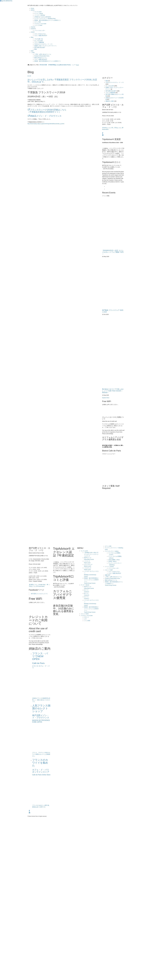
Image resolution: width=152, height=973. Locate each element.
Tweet (77, 65)
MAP (32, 51)
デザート (86, 617)
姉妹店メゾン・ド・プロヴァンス (45, 116)
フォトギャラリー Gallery (112, 551)
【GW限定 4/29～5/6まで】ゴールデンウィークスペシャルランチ (91, 554)
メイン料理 (87, 620)
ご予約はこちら (116, 127)
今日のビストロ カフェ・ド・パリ (43, 44)
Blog (32, 37)
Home (32, 8)
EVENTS (33, 28)
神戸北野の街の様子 (39, 47)
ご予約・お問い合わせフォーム (42, 54)
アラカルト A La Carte (87, 615)
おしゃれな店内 (38, 40)
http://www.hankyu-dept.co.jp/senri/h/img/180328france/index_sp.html (46, 123)
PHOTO (33, 27)
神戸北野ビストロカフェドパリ (39, 593)
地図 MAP (107, 575)
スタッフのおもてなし (40, 34)
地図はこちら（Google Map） (37, 584)
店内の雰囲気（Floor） (114, 559)
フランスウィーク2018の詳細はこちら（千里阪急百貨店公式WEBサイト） (47, 111)
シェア (73, 64)
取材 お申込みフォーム (40, 57)
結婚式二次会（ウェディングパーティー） (45, 45)
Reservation (40, 586)
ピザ (85, 619)
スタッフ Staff (108, 570)
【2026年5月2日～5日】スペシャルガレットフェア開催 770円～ (113, 252)
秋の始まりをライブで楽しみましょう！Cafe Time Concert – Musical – (113, 390)
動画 (35, 49)
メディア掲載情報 (39, 42)
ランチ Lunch (84, 551)
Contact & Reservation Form (41, 56)
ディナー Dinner (85, 585)
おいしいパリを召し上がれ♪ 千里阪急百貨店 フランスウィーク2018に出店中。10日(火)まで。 (62, 80)
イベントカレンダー (39, 30)
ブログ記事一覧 (38, 39)
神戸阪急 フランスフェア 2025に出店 (112, 311)
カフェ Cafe (108, 546)
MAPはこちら (106, 127)
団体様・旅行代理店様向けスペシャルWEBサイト (47, 20)
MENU (32, 10)
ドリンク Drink (85, 614)
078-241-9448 (43, 64)
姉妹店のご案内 (110, 101)
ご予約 (33, 52)
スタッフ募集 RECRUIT (40, 35)
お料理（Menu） (112, 561)
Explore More (105, 397)
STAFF (33, 32)
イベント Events (109, 566)
